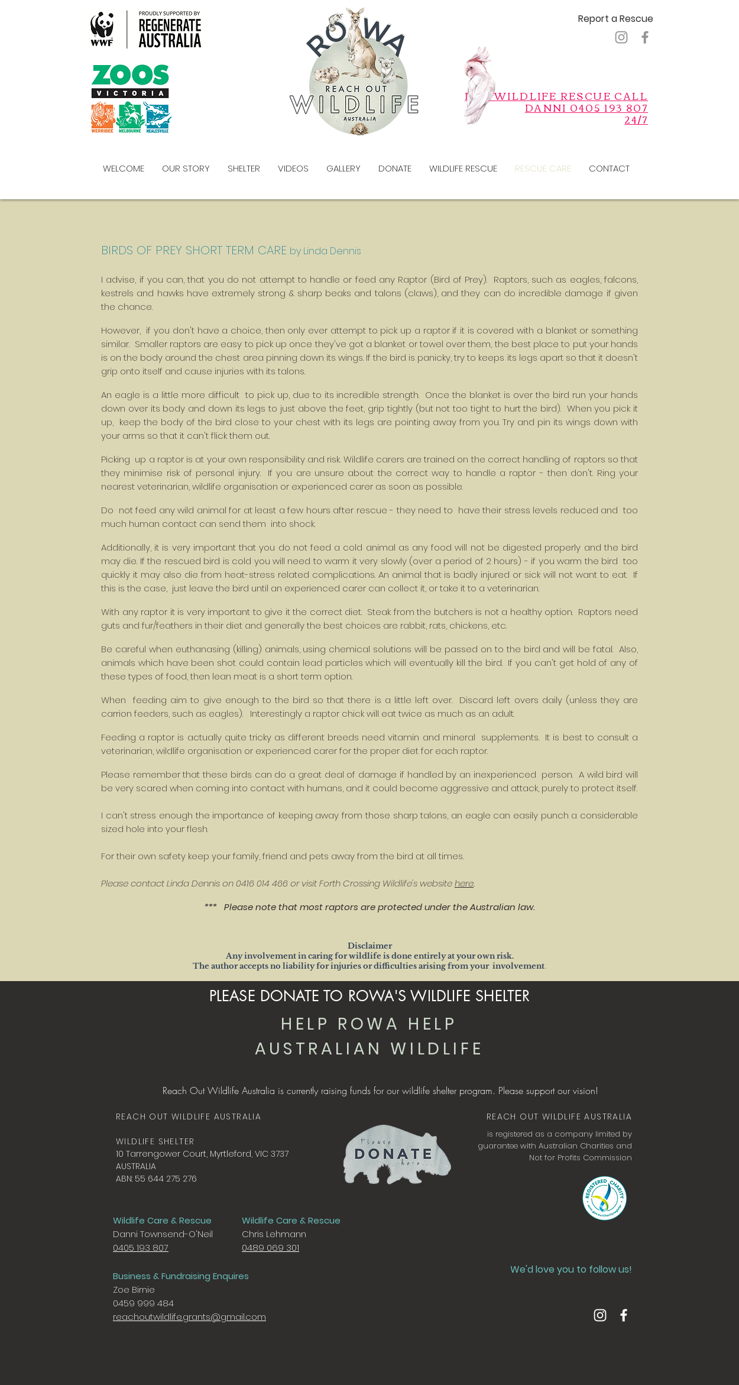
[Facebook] (645, 37)
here (464, 883)
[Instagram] (621, 37)
